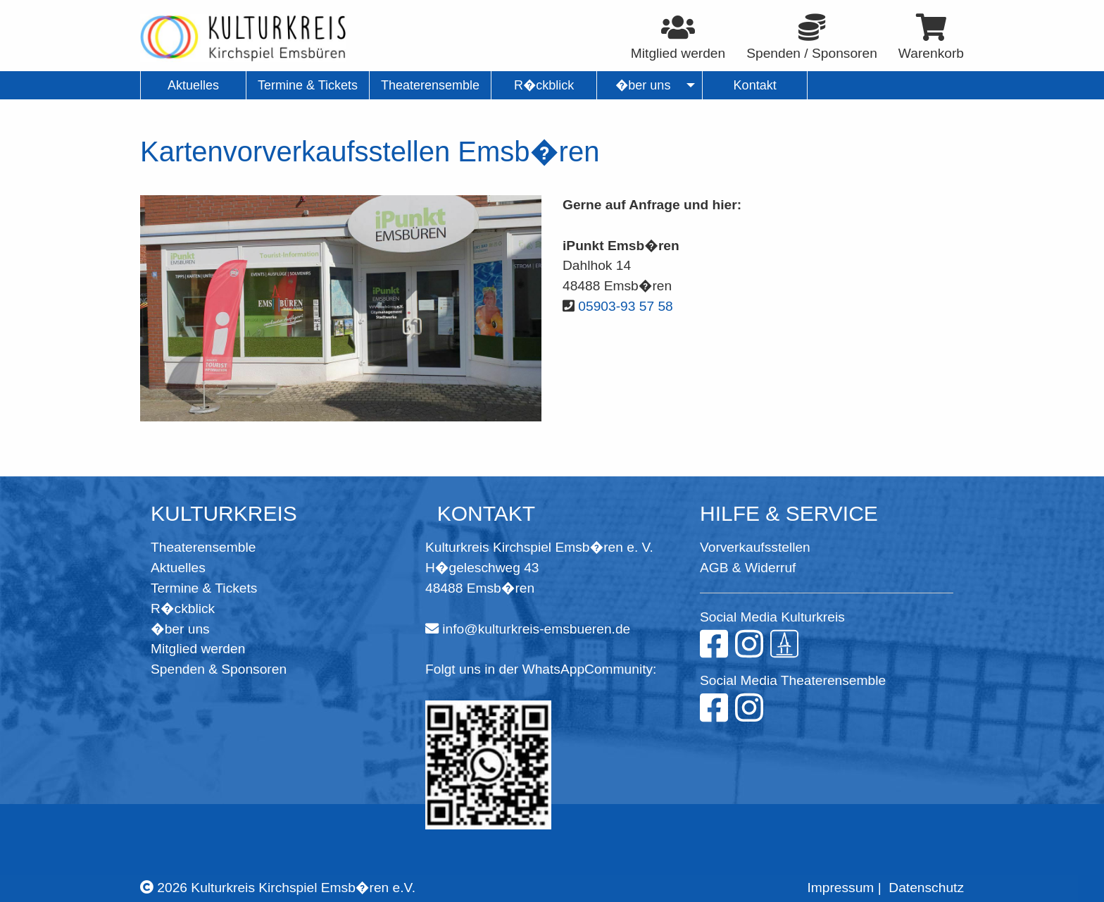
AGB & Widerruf (748, 567)
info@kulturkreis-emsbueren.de (536, 629)
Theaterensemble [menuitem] (430, 85)
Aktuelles (178, 567)
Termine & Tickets (204, 588)
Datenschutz (926, 887)
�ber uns (180, 629)
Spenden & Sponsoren (219, 669)
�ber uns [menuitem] (643, 85)
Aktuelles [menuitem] (193, 85)
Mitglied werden (198, 648)
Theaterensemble (203, 547)
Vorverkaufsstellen (755, 547)
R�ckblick (183, 608)
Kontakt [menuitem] (755, 85)
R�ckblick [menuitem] (544, 85)
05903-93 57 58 (625, 306)
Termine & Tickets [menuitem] (308, 85)
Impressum (840, 887)
